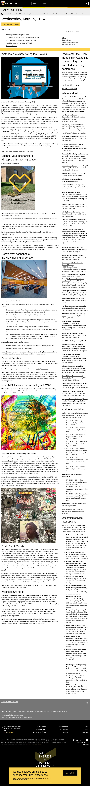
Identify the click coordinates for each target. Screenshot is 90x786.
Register (84, 350)
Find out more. (83, 310)
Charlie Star (4, 573)
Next (9, 29)
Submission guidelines (8, 717)
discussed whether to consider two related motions (31, 354)
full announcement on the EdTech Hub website (20, 151)
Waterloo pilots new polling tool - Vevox (17, 34)
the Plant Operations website (77, 529)
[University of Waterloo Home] (9, 3)
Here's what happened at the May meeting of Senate (21, 40)
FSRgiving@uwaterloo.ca (36, 232)
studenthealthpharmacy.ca (75, 111)
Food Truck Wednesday (69, 136)
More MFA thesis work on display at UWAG (19, 43)
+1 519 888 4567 (9, 732)
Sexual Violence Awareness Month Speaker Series (19, 595)
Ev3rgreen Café (78, 154)
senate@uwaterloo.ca (42, 369)
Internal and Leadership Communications (34, 711)
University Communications (59, 711)
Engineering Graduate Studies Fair (73, 391)
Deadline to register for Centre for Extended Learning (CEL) (72, 265)
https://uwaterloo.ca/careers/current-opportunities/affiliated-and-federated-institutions (73, 511)
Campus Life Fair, (67, 185)
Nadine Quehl (79, 240)
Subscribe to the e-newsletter (24, 717)
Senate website (11, 361)
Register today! (72, 121)
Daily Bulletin (9, 701)
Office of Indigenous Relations (34, 744)
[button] (73, 3)
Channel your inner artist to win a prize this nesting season (23, 37)
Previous (4, 29)
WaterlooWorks (17, 623)
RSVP (70, 295)
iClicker (3, 144)
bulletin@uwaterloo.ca (68, 44)
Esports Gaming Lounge (69, 166)
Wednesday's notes (11, 46)
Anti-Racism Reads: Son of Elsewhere (73, 204)
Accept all (70, 773)
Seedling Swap (66, 173)
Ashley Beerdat (5, 477)
